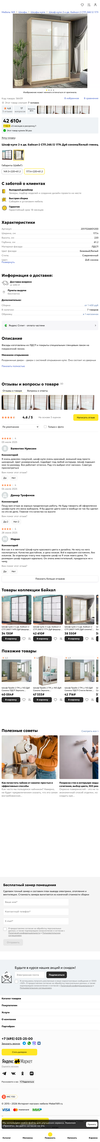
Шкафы (23, 12)
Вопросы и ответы (37, 390)
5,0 (6, 658)
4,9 (37, 658)
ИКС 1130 (11, 1096)
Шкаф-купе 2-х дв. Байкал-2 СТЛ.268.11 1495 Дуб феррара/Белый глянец (16, 628)
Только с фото (56, 426)
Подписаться (56, 974)
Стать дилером (19, 1052)
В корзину (11, 638)
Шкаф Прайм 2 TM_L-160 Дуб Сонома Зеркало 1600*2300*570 (47, 689)
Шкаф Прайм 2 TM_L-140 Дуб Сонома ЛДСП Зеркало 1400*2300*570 (16, 689)
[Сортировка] (20, 426)
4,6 (6, 597)
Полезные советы (20, 730)
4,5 (69, 597)
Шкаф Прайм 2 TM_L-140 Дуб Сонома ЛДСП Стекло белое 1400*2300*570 (79, 689)
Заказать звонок (11, 1043)
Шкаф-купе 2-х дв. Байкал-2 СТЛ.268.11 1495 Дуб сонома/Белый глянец (78, 628)
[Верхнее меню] (5, 5)
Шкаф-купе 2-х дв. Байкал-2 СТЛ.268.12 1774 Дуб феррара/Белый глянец (47, 628)
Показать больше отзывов (50, 578)
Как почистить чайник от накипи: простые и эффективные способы (27, 784)
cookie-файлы (28, 1122)
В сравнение (29, 639)
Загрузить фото (31, 110)
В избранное (24, 639)
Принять (92, 1124)
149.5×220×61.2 (12, 171)
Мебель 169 (8, 12)
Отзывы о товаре (12, 390)
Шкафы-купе (38, 12)
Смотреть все (89, 731)
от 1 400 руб (91, 305)
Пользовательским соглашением (36, 988)
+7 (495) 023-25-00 (17, 1039)
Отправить (13, 942)
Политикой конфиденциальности (24, 933)
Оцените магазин (10, 1066)
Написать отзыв (86, 417)
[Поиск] (73, 5)
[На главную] (14, 5)
